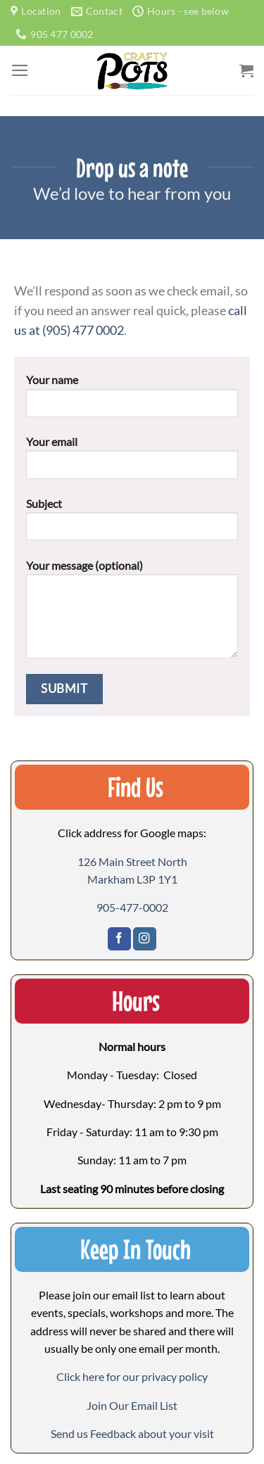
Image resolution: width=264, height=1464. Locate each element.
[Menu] (20, 70)
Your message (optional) (132, 614)
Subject (132, 524)
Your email (132, 462)
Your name (132, 400)
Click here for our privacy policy (132, 1376)
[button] (132, 1405)
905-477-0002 (132, 907)
